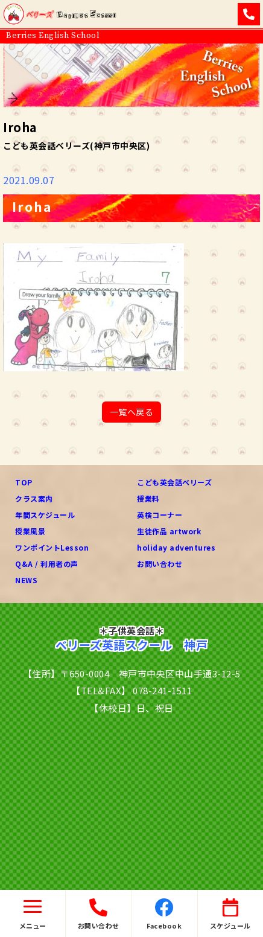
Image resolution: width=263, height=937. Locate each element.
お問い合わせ (159, 563)
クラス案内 (34, 498)
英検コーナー (159, 515)
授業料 (148, 498)
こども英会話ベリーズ (174, 482)
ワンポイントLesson (52, 547)
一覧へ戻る (132, 412)
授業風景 (30, 531)
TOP (24, 482)
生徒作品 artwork (169, 531)
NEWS (26, 580)
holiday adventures (176, 547)
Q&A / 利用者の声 (46, 563)
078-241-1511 (162, 690)
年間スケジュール (45, 515)
